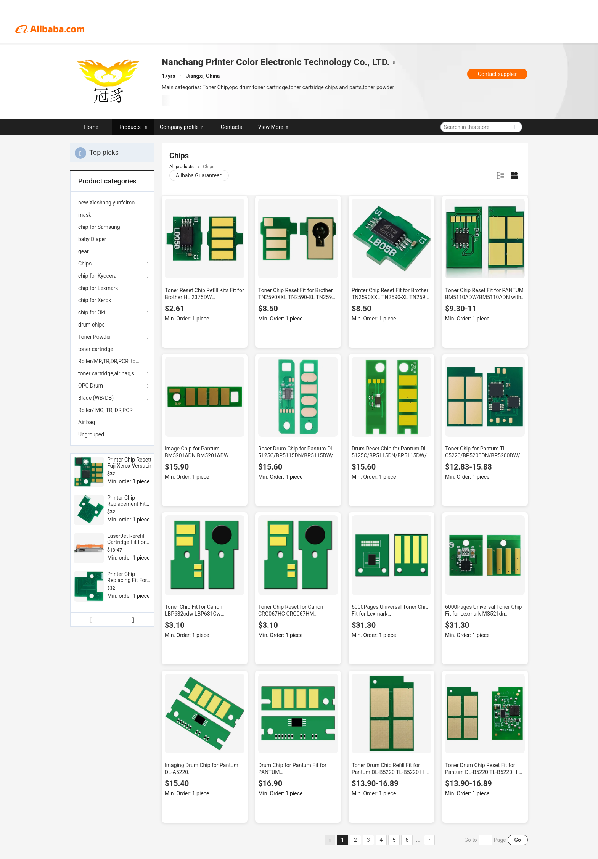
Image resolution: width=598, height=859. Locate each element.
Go (517, 840)
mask (84, 215)
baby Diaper (92, 239)
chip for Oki (91, 312)
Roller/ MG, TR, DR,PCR (105, 410)
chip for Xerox (94, 300)
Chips (85, 264)
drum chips (91, 325)
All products (181, 166)
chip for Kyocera (97, 276)
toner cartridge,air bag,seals (111, 373)
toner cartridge (95, 349)
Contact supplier (497, 74)
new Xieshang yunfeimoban (110, 202)
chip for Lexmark (98, 288)
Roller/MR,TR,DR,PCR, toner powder (112, 361)
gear (83, 251)
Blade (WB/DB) (96, 398)
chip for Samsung (99, 227)
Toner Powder (94, 337)
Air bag (86, 422)
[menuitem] (112, 202)
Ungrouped (91, 434)
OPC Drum (90, 386)
